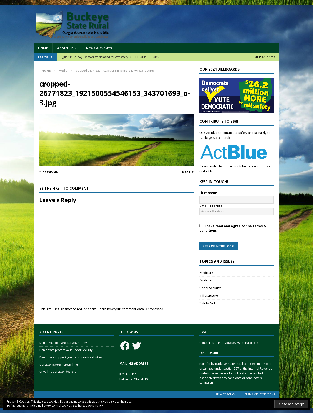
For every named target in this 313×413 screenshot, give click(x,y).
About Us (65, 48)
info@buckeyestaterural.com (238, 343)
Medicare (206, 272)
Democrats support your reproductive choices (71, 357)
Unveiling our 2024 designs (57, 372)
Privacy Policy (225, 394)
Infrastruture (208, 295)
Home (43, 48)
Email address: (236, 227)
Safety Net (207, 303)
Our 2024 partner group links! (59, 364)
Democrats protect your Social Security (66, 350)
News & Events (99, 48)
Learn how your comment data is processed (130, 309)
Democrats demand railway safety (63, 343)
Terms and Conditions (260, 394)
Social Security (210, 288)
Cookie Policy (94, 406)
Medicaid (206, 280)
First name (208, 193)
